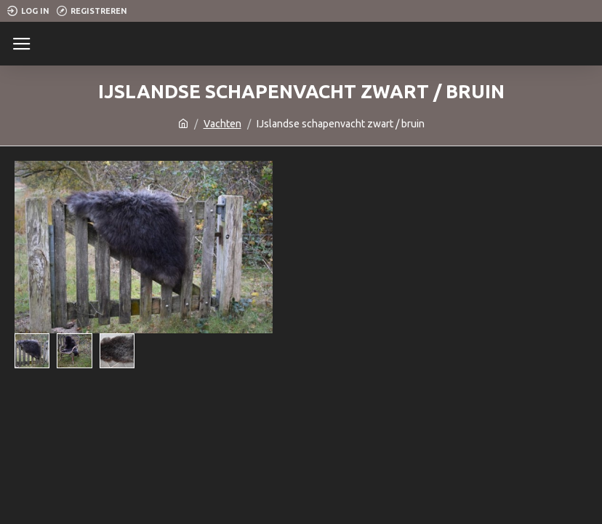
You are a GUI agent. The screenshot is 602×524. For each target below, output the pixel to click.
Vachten (222, 124)
